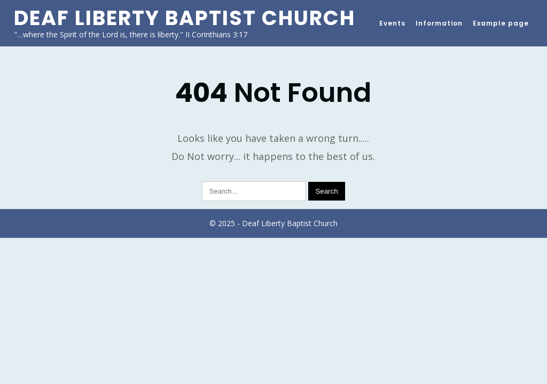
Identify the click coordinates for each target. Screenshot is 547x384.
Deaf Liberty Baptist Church (184, 18)
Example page (501, 23)
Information (439, 23)
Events (392, 23)
